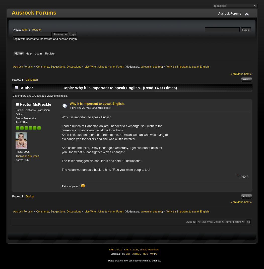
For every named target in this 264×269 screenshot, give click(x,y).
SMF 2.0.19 (115, 249)
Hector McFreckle (35, 104)
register (37, 29)
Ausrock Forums (34, 13)
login (25, 29)
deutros (157, 66)
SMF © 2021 (131, 249)
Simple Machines (149, 249)
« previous (236, 73)
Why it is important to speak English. (97, 103)
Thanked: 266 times (27, 155)
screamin (146, 66)
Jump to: (191, 222)
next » (248, 73)
